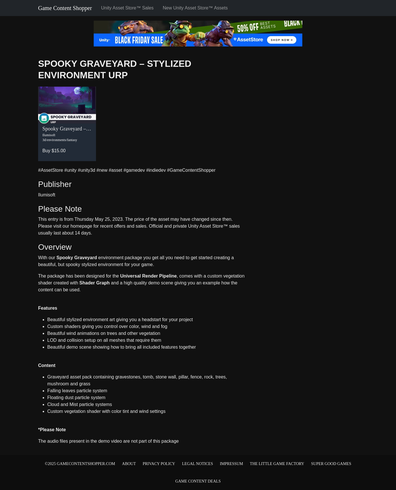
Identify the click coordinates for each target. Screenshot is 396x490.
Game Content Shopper (65, 8)
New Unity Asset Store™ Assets (195, 7)
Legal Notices (197, 464)
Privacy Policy (159, 464)
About (129, 464)
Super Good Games (331, 464)
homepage (81, 226)
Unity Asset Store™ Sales (127, 7)
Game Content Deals (198, 481)
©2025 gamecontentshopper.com (80, 464)
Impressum (231, 464)
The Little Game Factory (277, 464)
